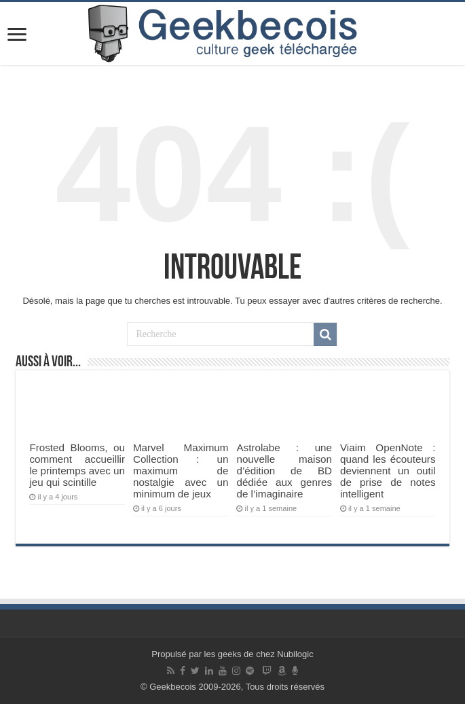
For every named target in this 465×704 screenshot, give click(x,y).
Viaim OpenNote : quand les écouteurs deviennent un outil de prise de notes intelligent (388, 470)
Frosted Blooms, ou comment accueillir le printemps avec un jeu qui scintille (77, 465)
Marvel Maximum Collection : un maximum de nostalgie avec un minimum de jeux (181, 470)
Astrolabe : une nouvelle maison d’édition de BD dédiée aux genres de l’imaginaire (284, 470)
